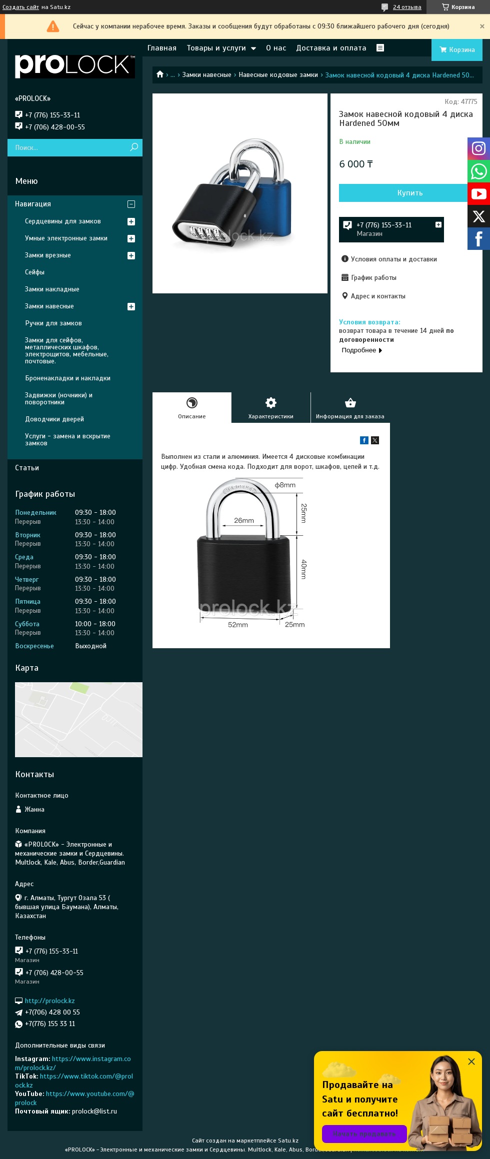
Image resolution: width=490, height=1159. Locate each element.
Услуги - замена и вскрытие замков (67, 439)
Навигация (33, 203)
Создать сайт (20, 6)
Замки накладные (52, 289)
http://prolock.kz (50, 1001)
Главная (162, 48)
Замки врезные (48, 255)
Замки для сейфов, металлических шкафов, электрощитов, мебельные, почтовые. (66, 350)
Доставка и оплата (331, 48)
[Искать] (133, 147)
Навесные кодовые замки (278, 74)
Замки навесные (207, 74)
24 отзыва (407, 6)
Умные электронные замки (66, 238)
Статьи (27, 467)
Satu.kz (288, 1140)
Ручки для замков (53, 323)
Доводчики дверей (54, 419)
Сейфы (34, 272)
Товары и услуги (216, 48)
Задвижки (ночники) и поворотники (58, 398)
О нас (276, 48)
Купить (410, 193)
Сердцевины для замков (63, 221)
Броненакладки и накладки (67, 378)
